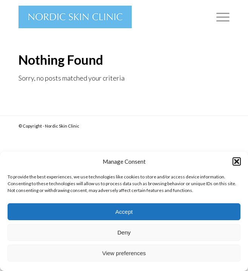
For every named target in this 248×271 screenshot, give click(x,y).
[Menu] (219, 17)
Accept (124, 212)
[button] (236, 161)
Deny (124, 232)
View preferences (124, 253)
